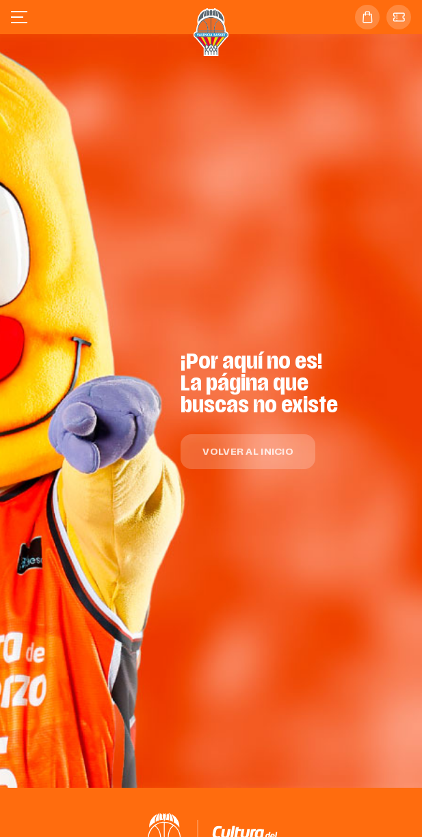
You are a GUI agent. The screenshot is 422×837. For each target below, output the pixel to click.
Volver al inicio (247, 452)
